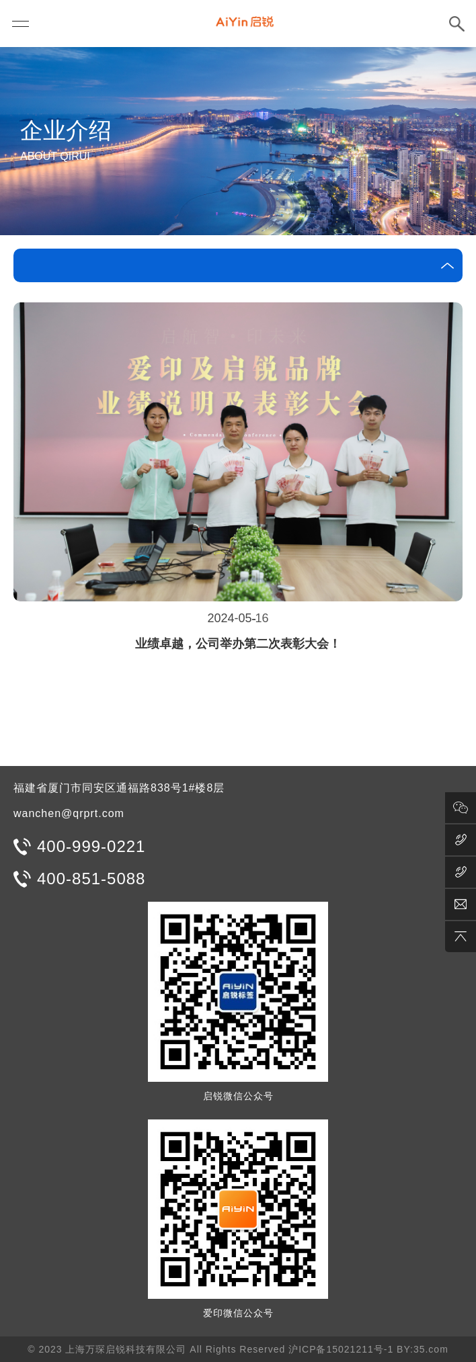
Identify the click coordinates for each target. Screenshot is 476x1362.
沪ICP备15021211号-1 (340, 1349)
